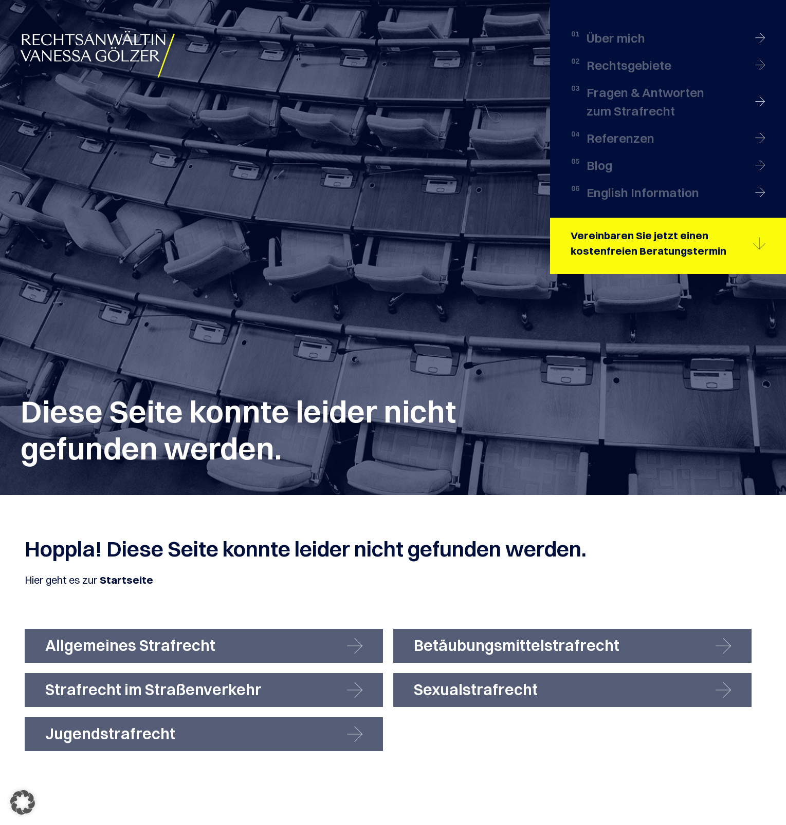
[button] (22, 802)
